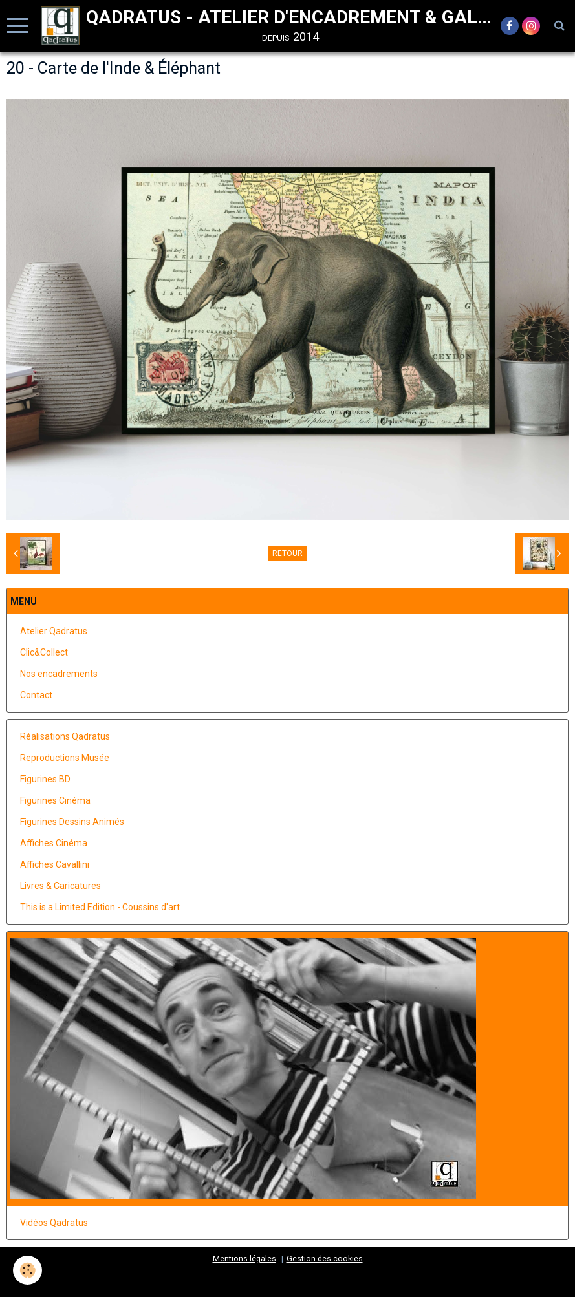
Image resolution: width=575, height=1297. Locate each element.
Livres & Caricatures (60, 886)
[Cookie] (27, 1270)
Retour (287, 553)
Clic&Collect (44, 652)
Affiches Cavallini (54, 864)
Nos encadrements (59, 674)
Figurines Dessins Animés (72, 822)
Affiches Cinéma (53, 843)
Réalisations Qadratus (65, 736)
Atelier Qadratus (53, 631)
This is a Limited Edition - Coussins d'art (100, 907)
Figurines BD (45, 779)
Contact (36, 695)
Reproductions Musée (64, 758)
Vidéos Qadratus (54, 1222)
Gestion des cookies (325, 1258)
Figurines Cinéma (55, 800)
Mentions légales (244, 1258)
